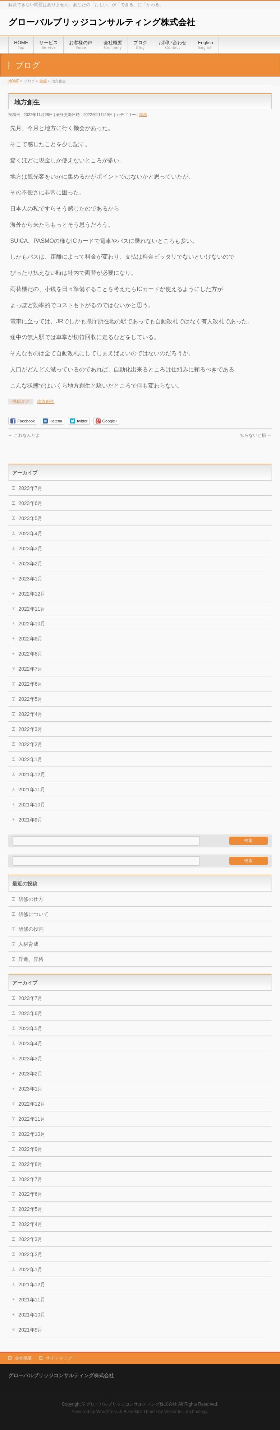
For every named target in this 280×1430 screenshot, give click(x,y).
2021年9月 (30, 820)
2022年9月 (30, 639)
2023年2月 (30, 563)
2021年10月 (31, 804)
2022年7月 (30, 669)
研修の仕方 (30, 899)
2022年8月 (30, 654)
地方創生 (45, 401)
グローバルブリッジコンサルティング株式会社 (101, 22)
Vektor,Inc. (174, 1411)
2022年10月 (31, 623)
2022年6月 (30, 684)
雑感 (143, 114)
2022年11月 (31, 609)
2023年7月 (30, 488)
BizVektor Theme (140, 1411)
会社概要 (23, 1358)
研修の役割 (30, 929)
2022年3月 (30, 729)
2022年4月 (30, 714)
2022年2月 (30, 744)
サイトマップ (59, 1358)
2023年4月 (30, 533)
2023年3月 (30, 548)
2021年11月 (31, 789)
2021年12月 (31, 774)
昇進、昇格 (30, 959)
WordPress (107, 1411)
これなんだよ (24, 435)
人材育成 (28, 944)
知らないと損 (255, 435)
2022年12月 (31, 594)
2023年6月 (30, 503)
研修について (33, 914)
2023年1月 (30, 579)
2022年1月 (30, 759)
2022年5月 (30, 699)
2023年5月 (30, 518)
